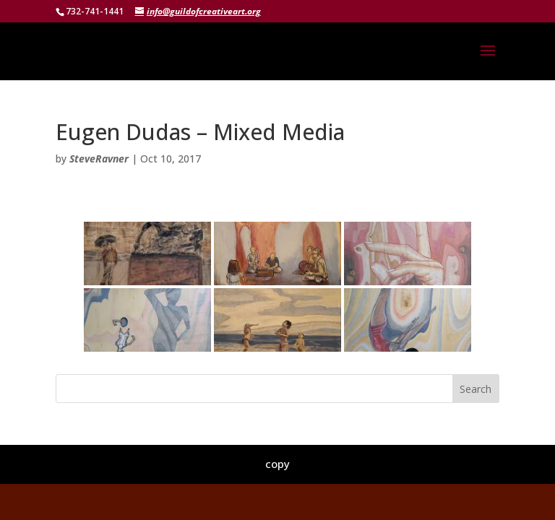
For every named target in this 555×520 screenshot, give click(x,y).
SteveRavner (99, 158)
